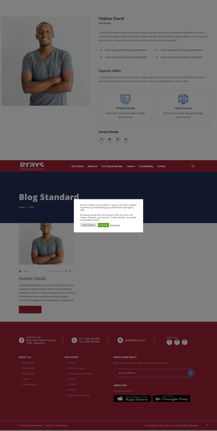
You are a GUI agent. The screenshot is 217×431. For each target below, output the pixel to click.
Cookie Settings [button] (88, 225)
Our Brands (78, 167)
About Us (92, 167)
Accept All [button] (103, 225)
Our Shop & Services (112, 167)
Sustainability (146, 167)
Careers (131, 167)
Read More (115, 225)
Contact (161, 167)
